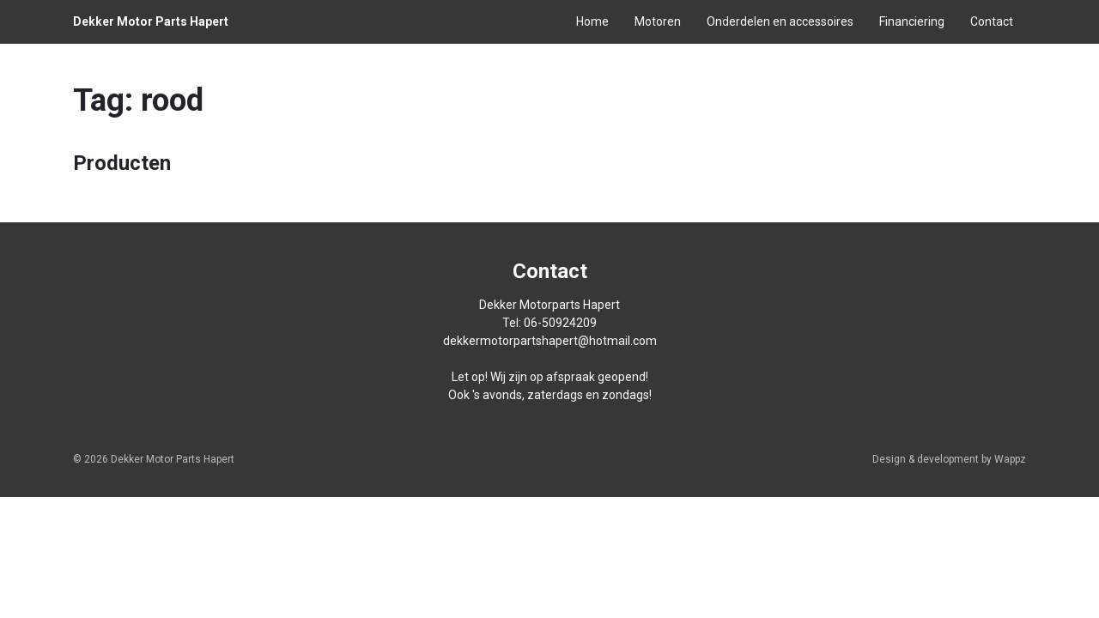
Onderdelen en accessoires (780, 21)
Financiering (911, 21)
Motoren (658, 21)
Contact (991, 21)
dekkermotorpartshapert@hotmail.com (550, 341)
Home (592, 21)
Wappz (1010, 459)
